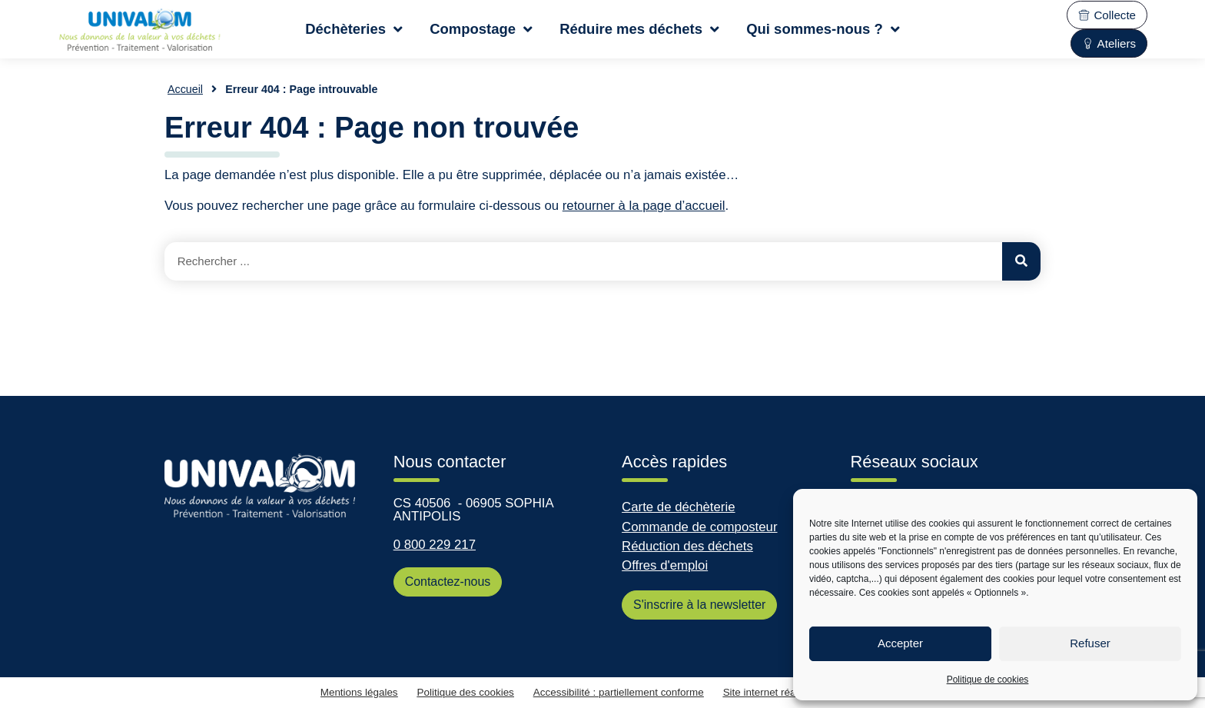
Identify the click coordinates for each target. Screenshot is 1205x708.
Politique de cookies (988, 679)
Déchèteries (354, 29)
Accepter (900, 643)
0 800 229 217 (434, 544)
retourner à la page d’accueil (644, 205)
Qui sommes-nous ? (823, 29)
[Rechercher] (1021, 261)
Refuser (1090, 643)
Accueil (185, 89)
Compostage (481, 29)
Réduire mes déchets (639, 29)
